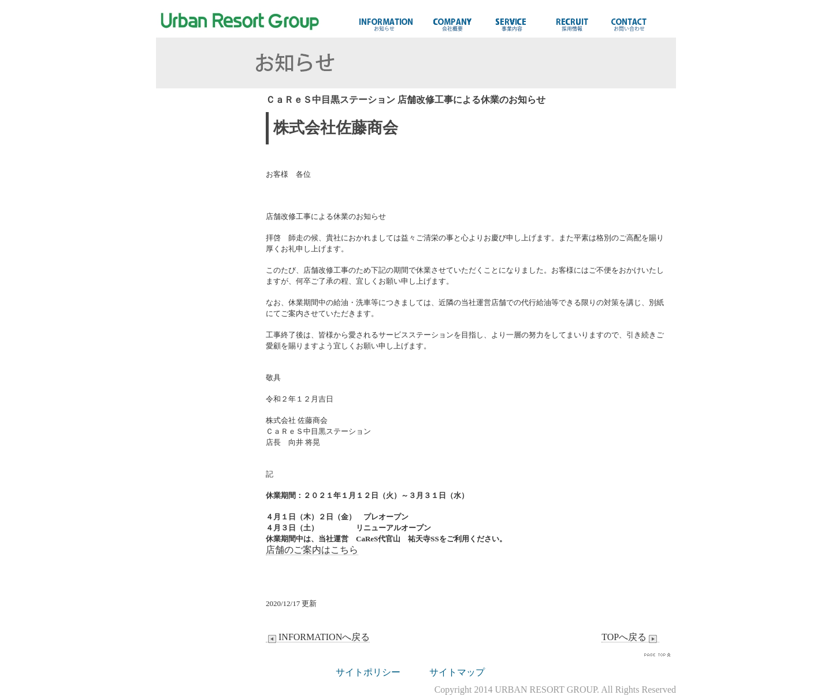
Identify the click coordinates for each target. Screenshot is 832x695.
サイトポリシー (368, 672)
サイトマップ (457, 672)
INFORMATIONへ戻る (318, 637)
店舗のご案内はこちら (312, 550)
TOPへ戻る (630, 637)
